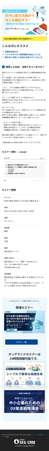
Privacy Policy (35, 435)
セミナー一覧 (21, 342)
